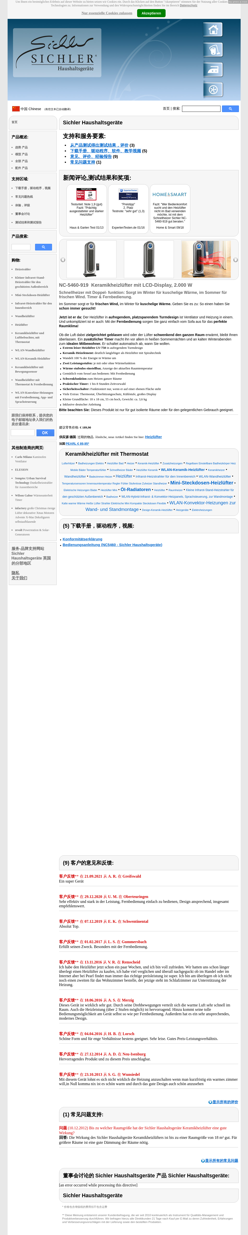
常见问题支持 (82, 162)
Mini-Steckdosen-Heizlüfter (32, 295)
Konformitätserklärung (83, 539)
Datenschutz (188, 5)
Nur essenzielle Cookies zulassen (106, 13)
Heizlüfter (21, 324)
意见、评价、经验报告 (91, 156)
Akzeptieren (151, 13)
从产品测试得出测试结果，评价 (99, 145)
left (63, 260)
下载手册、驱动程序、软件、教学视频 (105, 151)
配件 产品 (21, 168)
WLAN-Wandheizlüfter (30, 350)
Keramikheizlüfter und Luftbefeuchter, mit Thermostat (29, 337)
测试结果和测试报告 (28, 222)
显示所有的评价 (225, 1102)
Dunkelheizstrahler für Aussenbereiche (34, 483)
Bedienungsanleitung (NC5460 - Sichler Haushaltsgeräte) (112, 545)
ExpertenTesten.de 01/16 (128, 227)
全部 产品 (21, 161)
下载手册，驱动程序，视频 (33, 188)
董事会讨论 (22, 214)
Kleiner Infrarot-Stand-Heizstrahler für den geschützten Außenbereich (31, 282)
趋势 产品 (21, 147)
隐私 (15, 573)
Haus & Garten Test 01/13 (87, 227)
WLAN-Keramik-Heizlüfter (32, 358)
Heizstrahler (23, 269)
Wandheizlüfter (25, 316)
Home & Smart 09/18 (170, 227)
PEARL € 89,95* (77, 443)
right (235, 260)
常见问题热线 (24, 196)
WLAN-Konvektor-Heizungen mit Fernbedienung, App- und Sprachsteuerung (34, 397)
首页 (166, 108)
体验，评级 (22, 205)
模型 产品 (21, 154)
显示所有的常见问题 (221, 1160)
